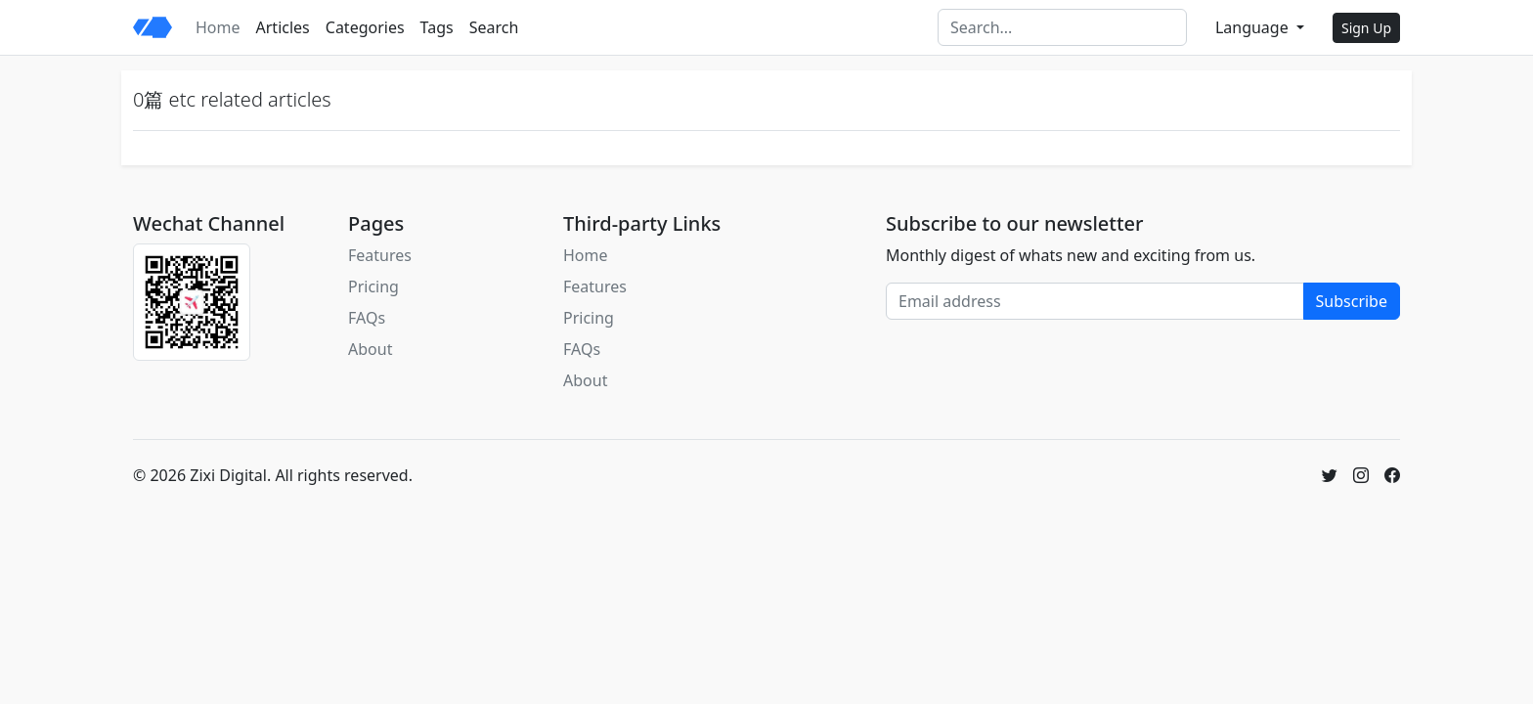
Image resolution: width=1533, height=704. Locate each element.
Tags (437, 27)
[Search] (1062, 27)
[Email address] (1095, 301)
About (370, 349)
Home (218, 27)
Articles (283, 27)
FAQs (366, 318)
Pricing (373, 286)
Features (380, 255)
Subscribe (1351, 301)
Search (494, 27)
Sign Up (1366, 28)
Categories (365, 27)
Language (1253, 27)
